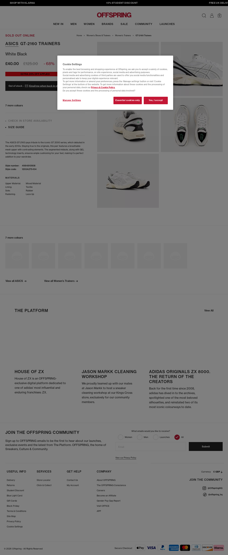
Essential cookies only (127, 100)
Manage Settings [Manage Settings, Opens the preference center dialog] (72, 100)
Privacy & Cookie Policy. (103, 87)
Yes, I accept (156, 100)
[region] (115, 83)
